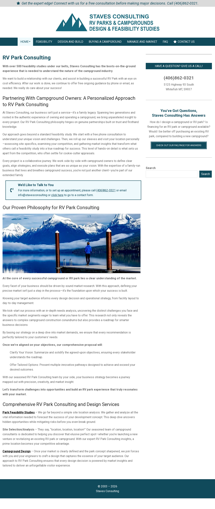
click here (57, 195)
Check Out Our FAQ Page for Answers (178, 145)
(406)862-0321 (186, 3)
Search (151, 168)
